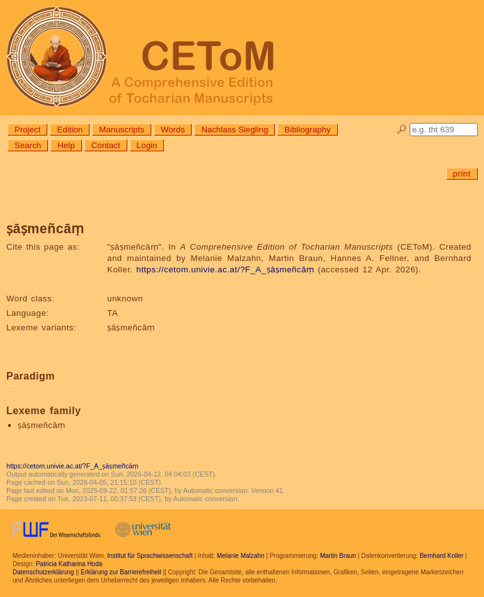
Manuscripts (121, 129)
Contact (105, 145)
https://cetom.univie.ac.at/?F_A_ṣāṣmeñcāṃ (225, 269)
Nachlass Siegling (234, 129)
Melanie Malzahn (241, 555)
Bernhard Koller (441, 555)
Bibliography (307, 129)
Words (173, 129)
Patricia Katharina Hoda (69, 563)
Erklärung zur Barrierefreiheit (121, 572)
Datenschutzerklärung (43, 572)
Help (65, 145)
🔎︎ (401, 129)
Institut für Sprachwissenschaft (150, 555)
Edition (70, 129)
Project (27, 129)
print (462, 173)
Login (147, 145)
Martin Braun (338, 555)
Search (27, 145)
